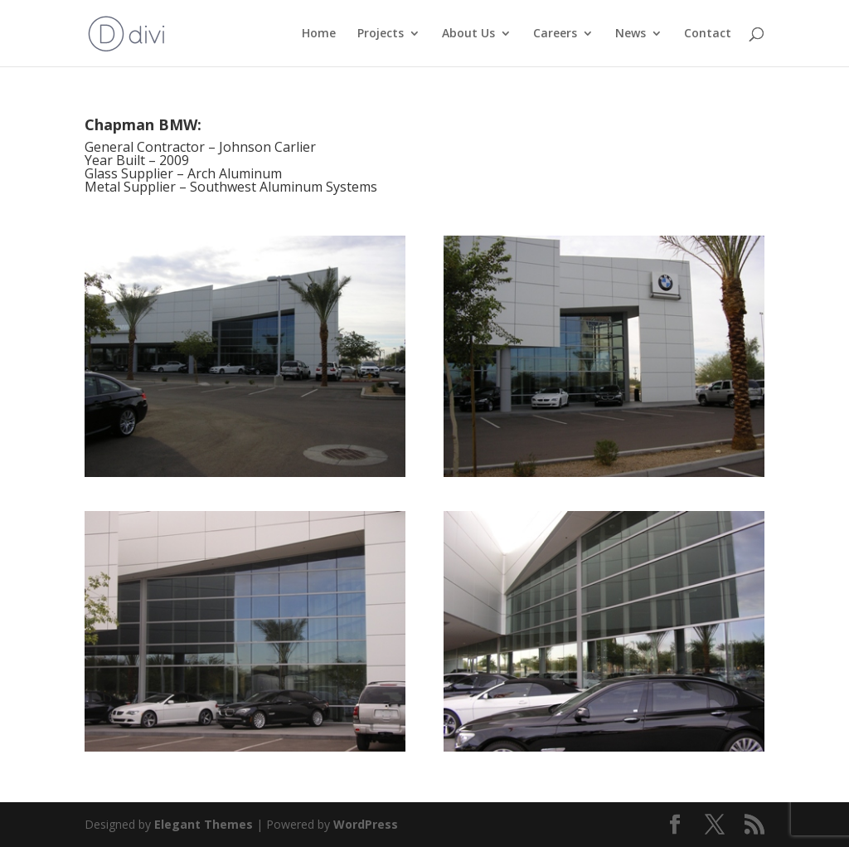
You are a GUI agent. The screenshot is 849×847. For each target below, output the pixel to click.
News (630, 34)
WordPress (365, 824)
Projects (380, 34)
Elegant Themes (203, 824)
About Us (468, 34)
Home (319, 34)
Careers (555, 34)
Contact (707, 34)
